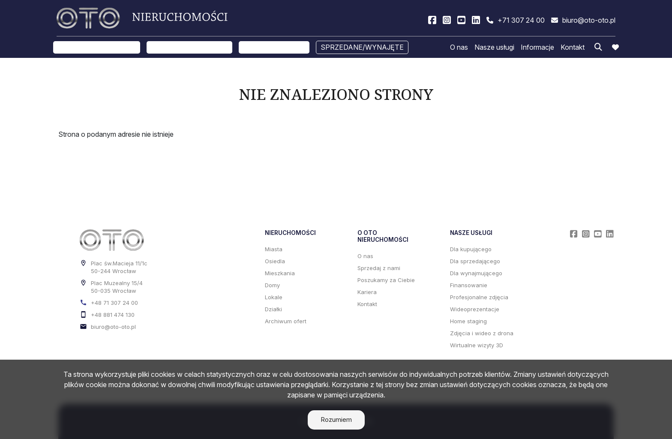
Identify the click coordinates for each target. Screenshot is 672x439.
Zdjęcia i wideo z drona (481, 333)
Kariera (367, 292)
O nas (459, 48)
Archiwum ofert (285, 321)
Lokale (273, 297)
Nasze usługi (494, 48)
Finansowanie (468, 285)
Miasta (273, 249)
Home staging (468, 321)
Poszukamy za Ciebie (386, 280)
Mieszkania (280, 273)
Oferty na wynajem (189, 48)
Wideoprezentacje (474, 309)
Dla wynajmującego (476, 273)
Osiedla (275, 261)
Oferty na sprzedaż (96, 48)
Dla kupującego (471, 249)
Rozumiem (336, 419)
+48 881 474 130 (113, 314)
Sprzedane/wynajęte (362, 48)
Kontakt (573, 48)
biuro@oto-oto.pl (113, 326)
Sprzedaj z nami (274, 48)
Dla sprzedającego (475, 261)
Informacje (537, 48)
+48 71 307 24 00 (114, 302)
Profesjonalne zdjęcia (479, 297)
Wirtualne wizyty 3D (476, 345)
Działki (273, 309)
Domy (272, 285)
